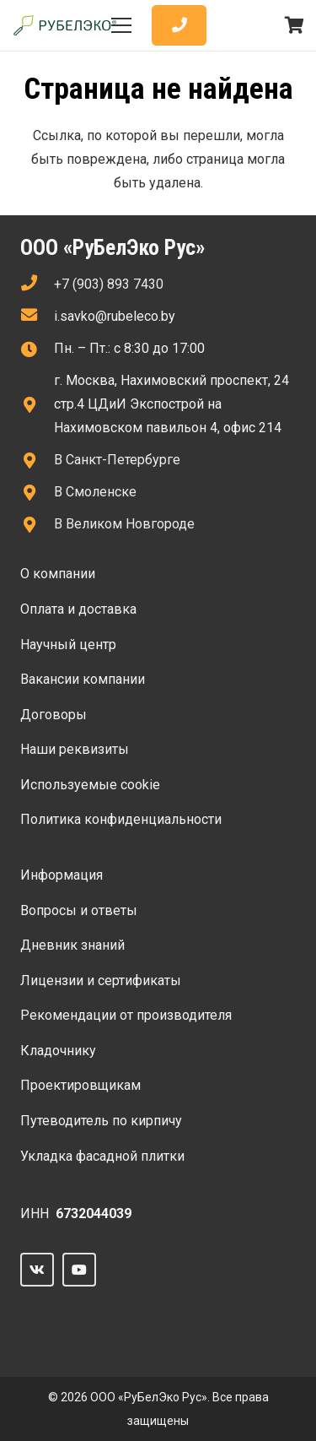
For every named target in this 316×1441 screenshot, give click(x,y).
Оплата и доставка (78, 609)
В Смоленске (95, 492)
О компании (57, 574)
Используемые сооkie (90, 785)
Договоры (53, 715)
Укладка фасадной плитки (102, 1156)
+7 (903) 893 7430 (108, 284)
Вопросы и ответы (78, 910)
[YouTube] (79, 1270)
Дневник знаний (72, 945)
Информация (61, 875)
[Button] (179, 25)
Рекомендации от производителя (126, 1015)
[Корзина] (294, 25)
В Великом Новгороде (124, 524)
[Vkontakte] (37, 1270)
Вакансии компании (82, 679)
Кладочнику (58, 1051)
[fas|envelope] (37, 316)
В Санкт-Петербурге (117, 460)
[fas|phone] (37, 284)
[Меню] (122, 25)
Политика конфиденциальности (121, 819)
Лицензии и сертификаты (100, 980)
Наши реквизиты (74, 749)
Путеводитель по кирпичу (101, 1121)
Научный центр (68, 645)
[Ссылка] (64, 25)
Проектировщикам (80, 1085)
